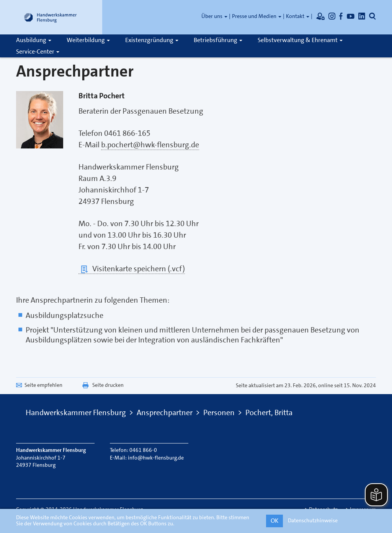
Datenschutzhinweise (313, 520)
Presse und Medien (256, 16)
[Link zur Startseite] (50, 17)
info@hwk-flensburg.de (156, 457)
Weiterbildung (88, 40)
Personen (219, 412)
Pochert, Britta (268, 412)
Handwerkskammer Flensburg (76, 412)
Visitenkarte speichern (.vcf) (131, 269)
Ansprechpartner (165, 412)
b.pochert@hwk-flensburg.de (150, 145)
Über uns (214, 16)
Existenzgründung (151, 40)
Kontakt (297, 16)
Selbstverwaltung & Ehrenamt (300, 40)
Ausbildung (33, 40)
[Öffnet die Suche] (372, 16)
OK (274, 521)
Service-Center (37, 51)
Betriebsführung (218, 40)
